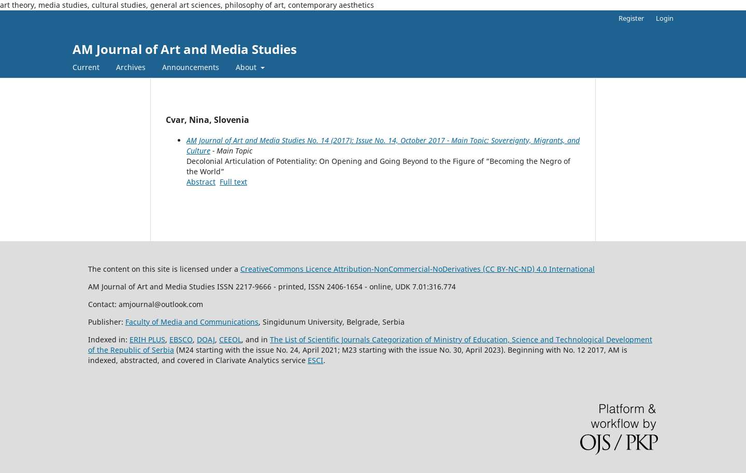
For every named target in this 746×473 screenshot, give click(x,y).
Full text (233, 182)
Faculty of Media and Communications (192, 322)
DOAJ (206, 339)
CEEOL (230, 339)
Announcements (190, 67)
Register (631, 18)
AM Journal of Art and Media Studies (185, 49)
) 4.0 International (563, 269)
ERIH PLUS (147, 339)
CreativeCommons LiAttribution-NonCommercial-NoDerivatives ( (386, 269)
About (247, 67)
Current (86, 67)
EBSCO (181, 339)
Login (664, 18)
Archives (131, 67)
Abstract (201, 182)
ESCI (315, 360)
